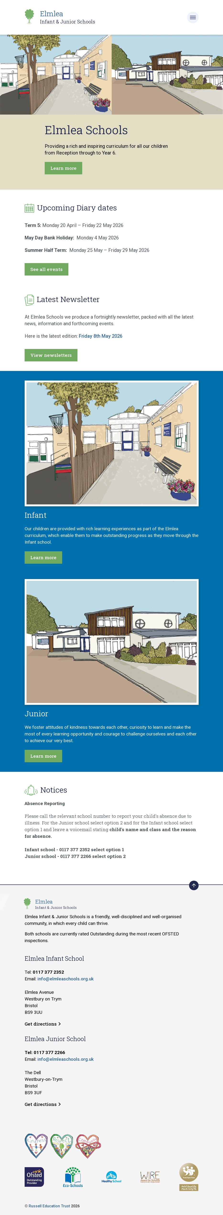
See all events (46, 269)
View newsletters (51, 355)
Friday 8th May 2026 (100, 336)
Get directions (43, 1024)
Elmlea (67, 17)
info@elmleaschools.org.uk (66, 979)
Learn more (63, 168)
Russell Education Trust (49, 1206)
